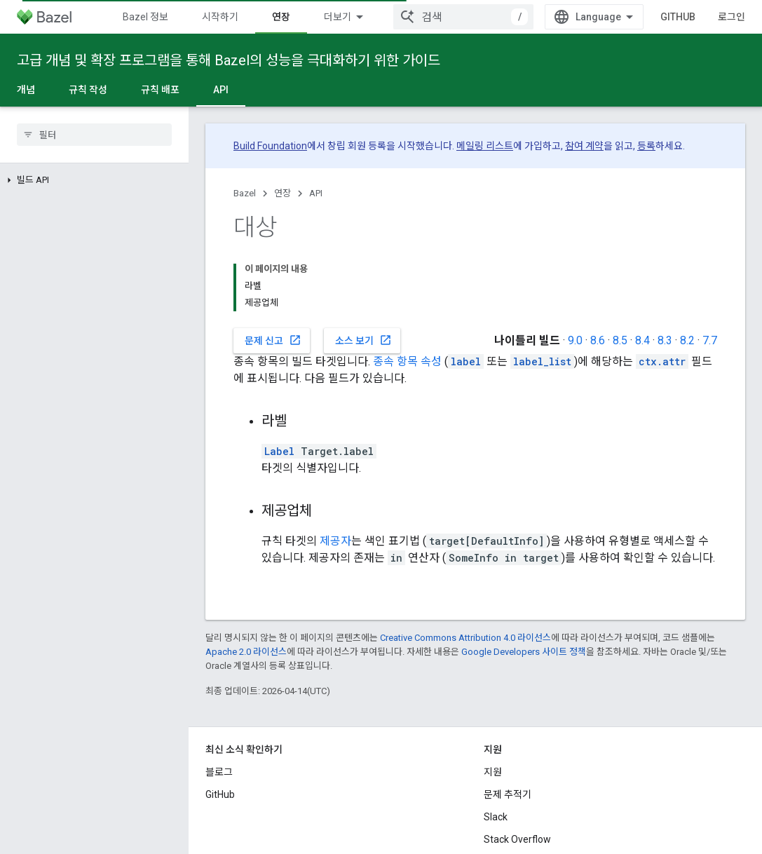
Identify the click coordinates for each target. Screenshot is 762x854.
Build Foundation (270, 145)
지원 (493, 699)
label (466, 288)
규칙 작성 (88, 89)
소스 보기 (363, 267)
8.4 (642, 267)
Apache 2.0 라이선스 (246, 579)
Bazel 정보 (145, 16)
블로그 (219, 699)
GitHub (696, 16)
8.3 (665, 267)
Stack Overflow (517, 766)
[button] (94, 180)
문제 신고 (273, 267)
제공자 (335, 468)
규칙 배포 (160, 89)
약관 (214, 824)
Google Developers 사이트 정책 (523, 579)
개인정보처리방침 (273, 824)
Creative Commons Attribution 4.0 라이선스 (465, 565)
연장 (282, 193)
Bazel (244, 193)
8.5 (620, 267)
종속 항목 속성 (407, 288)
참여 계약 (584, 145)
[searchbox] (94, 134)
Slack (496, 744)
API (315, 193)
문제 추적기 (507, 721)
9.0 (575, 267)
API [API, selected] (221, 89)
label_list (542, 288)
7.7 (709, 267)
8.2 (687, 267)
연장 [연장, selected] (281, 16)
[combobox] (482, 16)
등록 (646, 145)
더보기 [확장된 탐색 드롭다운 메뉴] (337, 16)
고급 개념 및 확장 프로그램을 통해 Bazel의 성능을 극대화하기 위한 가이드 (228, 60)
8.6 (597, 267)
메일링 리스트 (484, 145)
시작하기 (220, 16)
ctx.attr (662, 288)
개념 (26, 89)
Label (279, 378)
